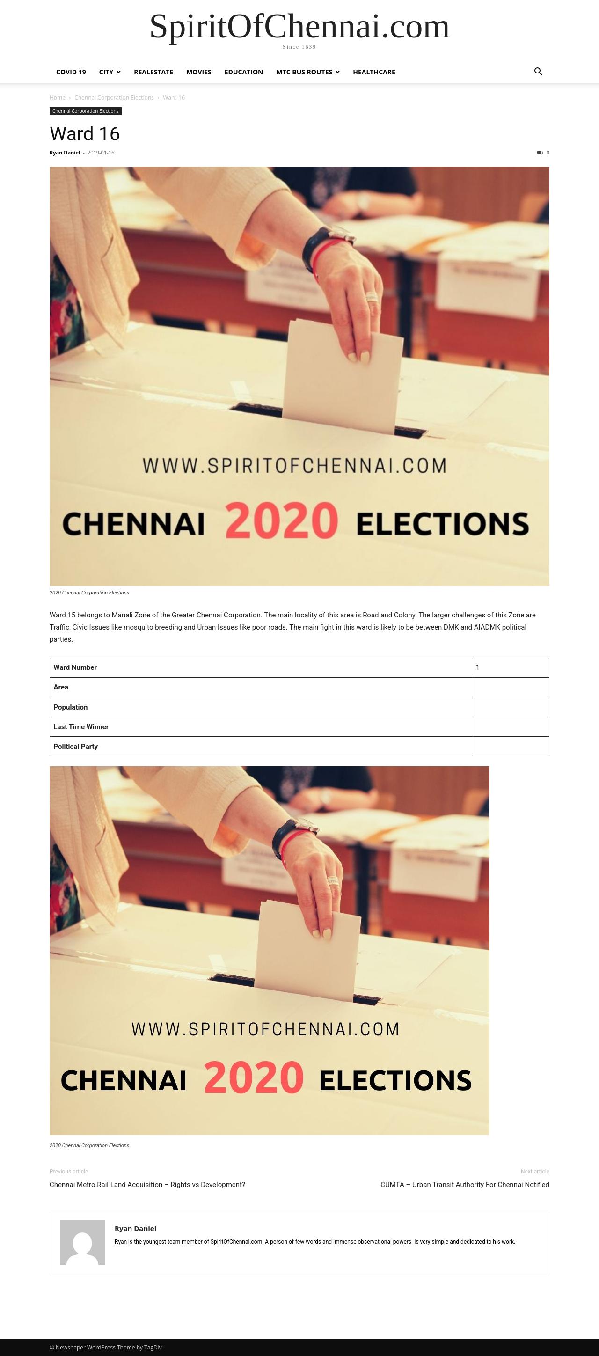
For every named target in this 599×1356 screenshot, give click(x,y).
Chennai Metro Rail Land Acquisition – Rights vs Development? (147, 1184)
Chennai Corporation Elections (114, 98)
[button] (538, 72)
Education (244, 71)
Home (58, 98)
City (106, 71)
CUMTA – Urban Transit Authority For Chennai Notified (464, 1184)
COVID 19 (71, 71)
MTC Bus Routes (304, 71)
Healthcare (374, 71)
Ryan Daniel (65, 152)
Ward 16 (85, 134)
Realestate (153, 71)
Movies (199, 71)
